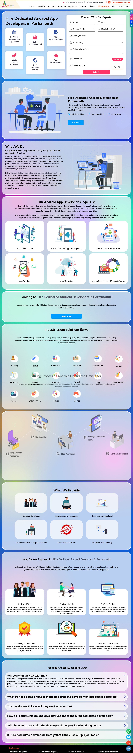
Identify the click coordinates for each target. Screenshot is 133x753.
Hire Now (76, 122)
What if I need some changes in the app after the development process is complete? (62, 697)
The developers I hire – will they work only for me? (39, 706)
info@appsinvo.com (74, 2)
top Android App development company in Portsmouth (35, 173)
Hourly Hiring (116, 114)
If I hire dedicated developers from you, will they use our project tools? (53, 735)
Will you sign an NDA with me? (27, 675)
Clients (92, 6)
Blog (114, 6)
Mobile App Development (18, 752)
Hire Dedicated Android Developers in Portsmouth (74, 297)
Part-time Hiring (97, 114)
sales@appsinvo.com (95, 2)
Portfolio (41, 6)
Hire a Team (103, 6)
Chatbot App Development (48, 752)
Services (51, 6)
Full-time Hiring (77, 114)
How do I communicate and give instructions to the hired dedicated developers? (60, 716)
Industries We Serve (67, 6)
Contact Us (124, 6)
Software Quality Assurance (108, 752)
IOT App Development (76, 752)
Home (31, 6)
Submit (96, 72)
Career (82, 6)
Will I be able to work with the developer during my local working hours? (54, 725)
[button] (128, 748)
